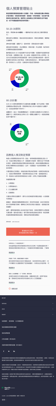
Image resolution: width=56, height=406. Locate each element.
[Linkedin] (14, 352)
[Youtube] (9, 352)
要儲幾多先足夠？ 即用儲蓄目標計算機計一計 (28, 231)
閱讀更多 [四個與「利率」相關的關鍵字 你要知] (12, 268)
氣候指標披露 (6, 333)
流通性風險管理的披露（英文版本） (12, 345)
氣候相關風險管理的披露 (9, 327)
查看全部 (14, 289)
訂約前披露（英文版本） (9, 339)
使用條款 (11, 321)
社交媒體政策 (19, 321)
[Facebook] (4, 352)
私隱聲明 (4, 321)
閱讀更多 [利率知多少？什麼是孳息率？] (12, 252)
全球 (3, 400)
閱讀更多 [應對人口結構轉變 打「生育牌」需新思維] (12, 282)
